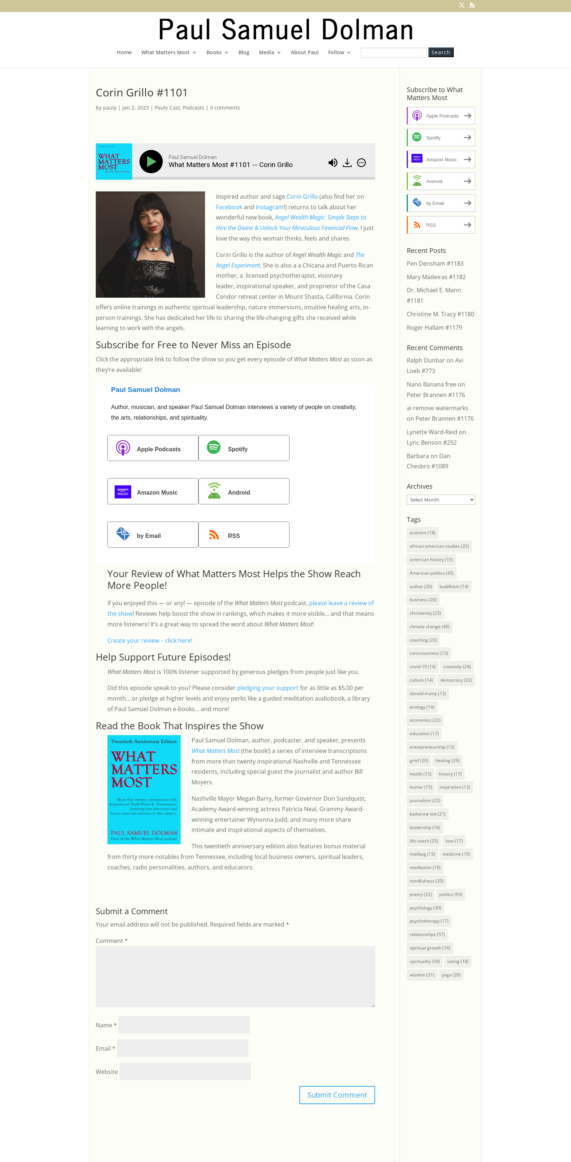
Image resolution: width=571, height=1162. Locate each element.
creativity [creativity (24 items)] (457, 666)
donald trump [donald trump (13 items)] (428, 693)
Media (266, 53)
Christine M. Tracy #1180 (440, 314)
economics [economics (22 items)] (425, 720)
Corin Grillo (302, 197)
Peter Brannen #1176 (436, 395)
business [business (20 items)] (423, 599)
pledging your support (268, 688)
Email (105, 1048)
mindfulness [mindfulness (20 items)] (427, 881)
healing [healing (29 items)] (448, 760)
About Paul (305, 53)
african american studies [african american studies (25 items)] (439, 546)
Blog (244, 53)
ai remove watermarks (437, 408)
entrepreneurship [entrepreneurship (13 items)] (432, 747)
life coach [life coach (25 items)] (424, 841)
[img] (361, 162)
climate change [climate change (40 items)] (430, 626)
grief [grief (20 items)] (419, 760)
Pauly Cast (167, 107)
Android (225, 492)
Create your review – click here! (149, 640)
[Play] (152, 161)
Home (124, 53)
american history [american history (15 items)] (431, 559)
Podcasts (193, 107)
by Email (135, 535)
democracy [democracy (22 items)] (456, 680)
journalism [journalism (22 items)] (425, 800)
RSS (220, 535)
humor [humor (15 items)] (421, 787)
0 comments (225, 107)
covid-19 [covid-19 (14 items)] (423, 666)
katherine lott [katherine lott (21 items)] (428, 814)
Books (214, 53)
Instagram (270, 207)
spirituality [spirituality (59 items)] (425, 961)
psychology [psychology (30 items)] (425, 908)
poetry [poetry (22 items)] (421, 894)
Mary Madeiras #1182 (436, 277)
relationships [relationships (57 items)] (427, 934)
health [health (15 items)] (421, 774)
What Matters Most (165, 53)
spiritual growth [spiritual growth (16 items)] (430, 948)
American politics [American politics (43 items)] (432, 573)
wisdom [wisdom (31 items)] (422, 975)
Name (106, 1025)
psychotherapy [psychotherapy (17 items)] (429, 921)
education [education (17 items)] (424, 733)
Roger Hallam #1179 (434, 328)
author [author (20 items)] (421, 586)
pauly (110, 107)
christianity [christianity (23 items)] (425, 613)
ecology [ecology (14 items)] (422, 707)
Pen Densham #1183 (435, 263)
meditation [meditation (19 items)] (425, 867)
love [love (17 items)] (454, 841)
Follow (336, 53)
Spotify (224, 449)
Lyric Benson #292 (432, 443)
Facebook (229, 207)
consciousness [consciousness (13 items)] (429, 653)
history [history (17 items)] (450, 774)
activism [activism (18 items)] (423, 533)
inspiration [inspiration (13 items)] (455, 787)
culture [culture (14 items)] (421, 680)
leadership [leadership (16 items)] (425, 827)
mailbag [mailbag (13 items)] (422, 854)
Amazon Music (143, 492)
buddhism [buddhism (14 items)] (454, 586)
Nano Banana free (431, 384)
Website (107, 1072)
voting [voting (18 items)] (458, 961)
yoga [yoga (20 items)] (451, 975)
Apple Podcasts (145, 449)
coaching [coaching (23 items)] (423, 640)
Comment (112, 941)
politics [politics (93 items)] (450, 894)
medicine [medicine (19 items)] (456, 854)
